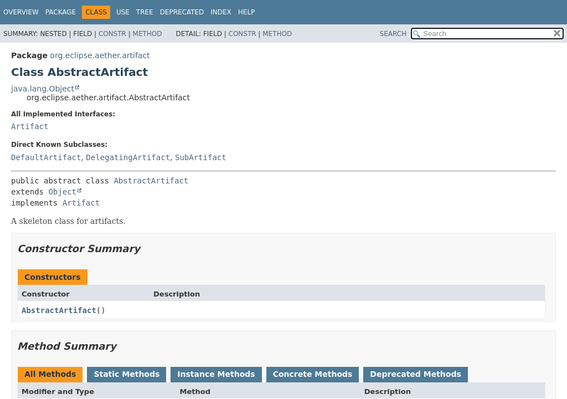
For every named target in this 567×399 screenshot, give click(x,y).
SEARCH (393, 34)
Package (60, 12)
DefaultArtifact (46, 157)
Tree (144, 12)
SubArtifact (200, 157)
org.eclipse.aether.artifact (100, 55)
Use (123, 12)
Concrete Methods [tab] (313, 374)
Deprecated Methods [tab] (415, 374)
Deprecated (182, 12)
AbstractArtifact (151, 180)
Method (147, 34)
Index (220, 12)
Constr (112, 34)
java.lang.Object (42, 88)
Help (246, 12)
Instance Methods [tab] (216, 374)
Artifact (29, 126)
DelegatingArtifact (128, 157)
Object (62, 191)
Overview (21, 12)
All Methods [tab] (50, 374)
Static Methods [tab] (126, 374)
